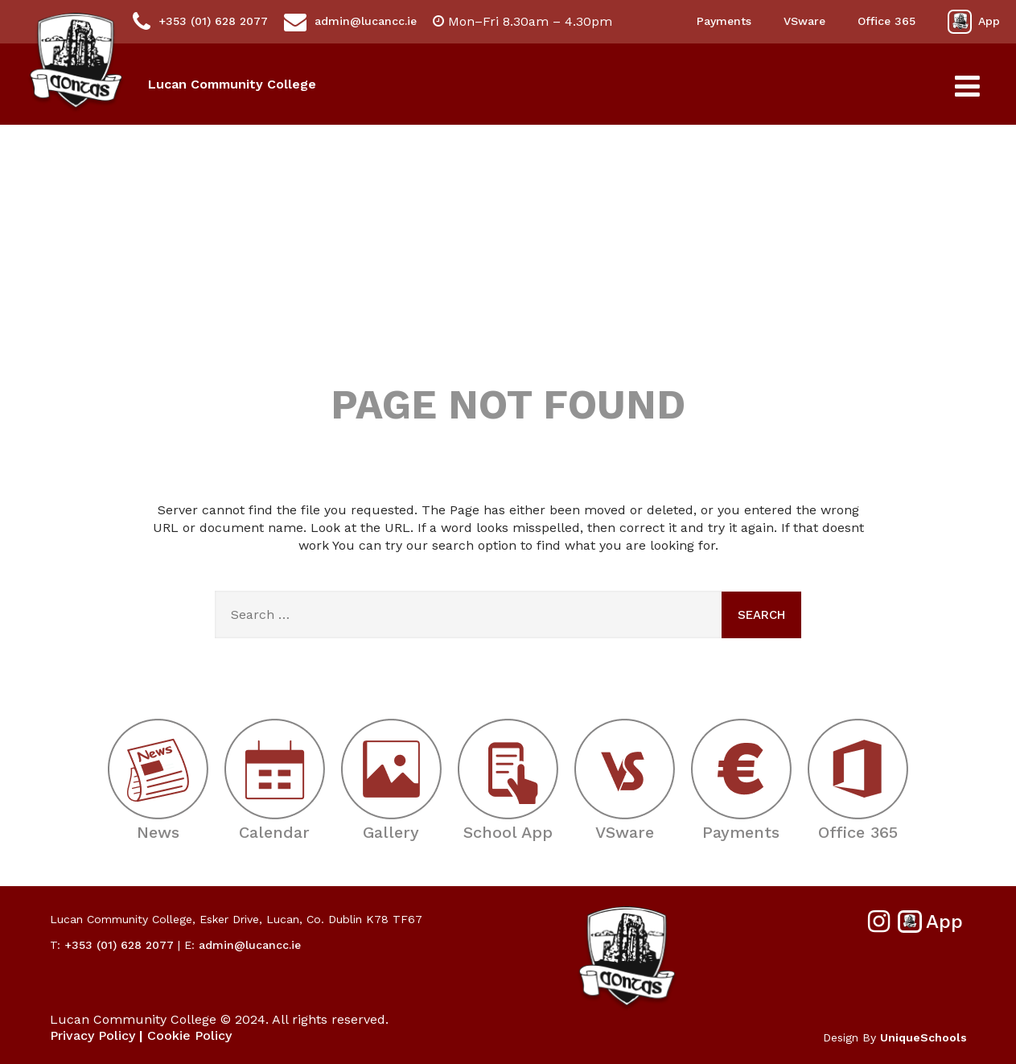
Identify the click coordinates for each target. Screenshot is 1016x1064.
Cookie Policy (189, 1035)
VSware (804, 20)
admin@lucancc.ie (350, 21)
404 (508, 273)
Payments (724, 20)
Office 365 (886, 20)
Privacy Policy (92, 1035)
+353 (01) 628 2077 (200, 21)
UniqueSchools (923, 1037)
